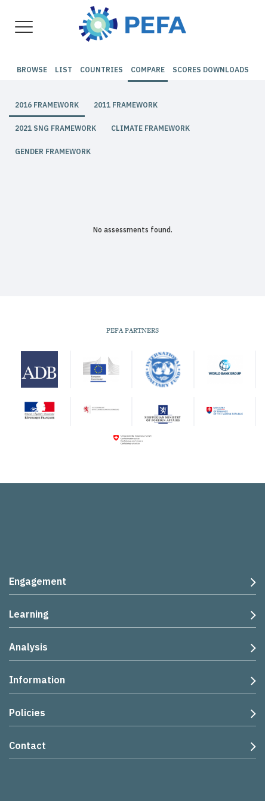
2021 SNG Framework (55, 128)
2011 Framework (126, 104)
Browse (32, 69)
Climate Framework (150, 128)
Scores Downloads (210, 69)
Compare (148, 69)
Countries (101, 69)
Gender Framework (53, 151)
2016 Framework (47, 104)
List (63, 69)
